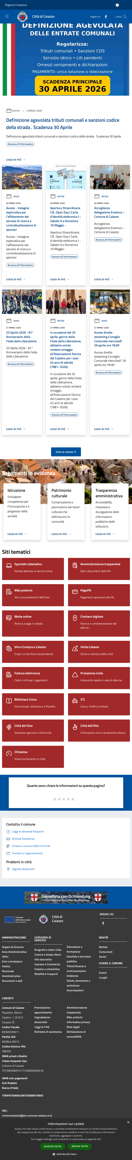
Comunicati (105, 952)
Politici (6, 966)
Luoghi (103, 977)
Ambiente (72, 976)
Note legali (73, 1027)
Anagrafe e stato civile (47, 950)
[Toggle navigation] (7, 16)
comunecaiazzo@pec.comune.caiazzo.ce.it (27, 1115)
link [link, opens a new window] (99, 1139)
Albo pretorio (75, 1017)
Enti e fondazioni (12, 961)
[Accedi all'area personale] (117, 5)
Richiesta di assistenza (48, 1032)
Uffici (5, 957)
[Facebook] (104, 16)
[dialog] (66, 1139)
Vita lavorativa (43, 959)
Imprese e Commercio (47, 964)
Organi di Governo (13, 947)
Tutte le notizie (66, 452)
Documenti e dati (12, 981)
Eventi (103, 973)
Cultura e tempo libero (47, 954)
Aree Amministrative (14, 952)
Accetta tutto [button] (52, 1146)
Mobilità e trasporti (46, 974)
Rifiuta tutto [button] (80, 1146)
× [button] (128, 1122)
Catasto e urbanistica (47, 969)
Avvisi (16, 110)
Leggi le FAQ (41, 1027)
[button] (66, 1154)
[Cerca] (125, 17)
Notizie (57, 196)
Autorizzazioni (75, 990)
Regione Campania (16, 5)
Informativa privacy (78, 1022)
